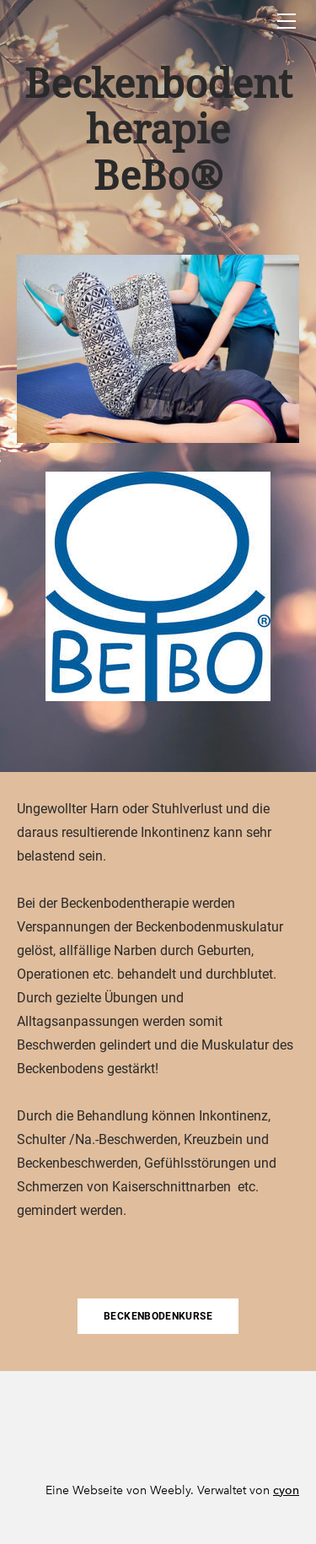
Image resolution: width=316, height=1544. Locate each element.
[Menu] (286, 21)
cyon (286, 1490)
